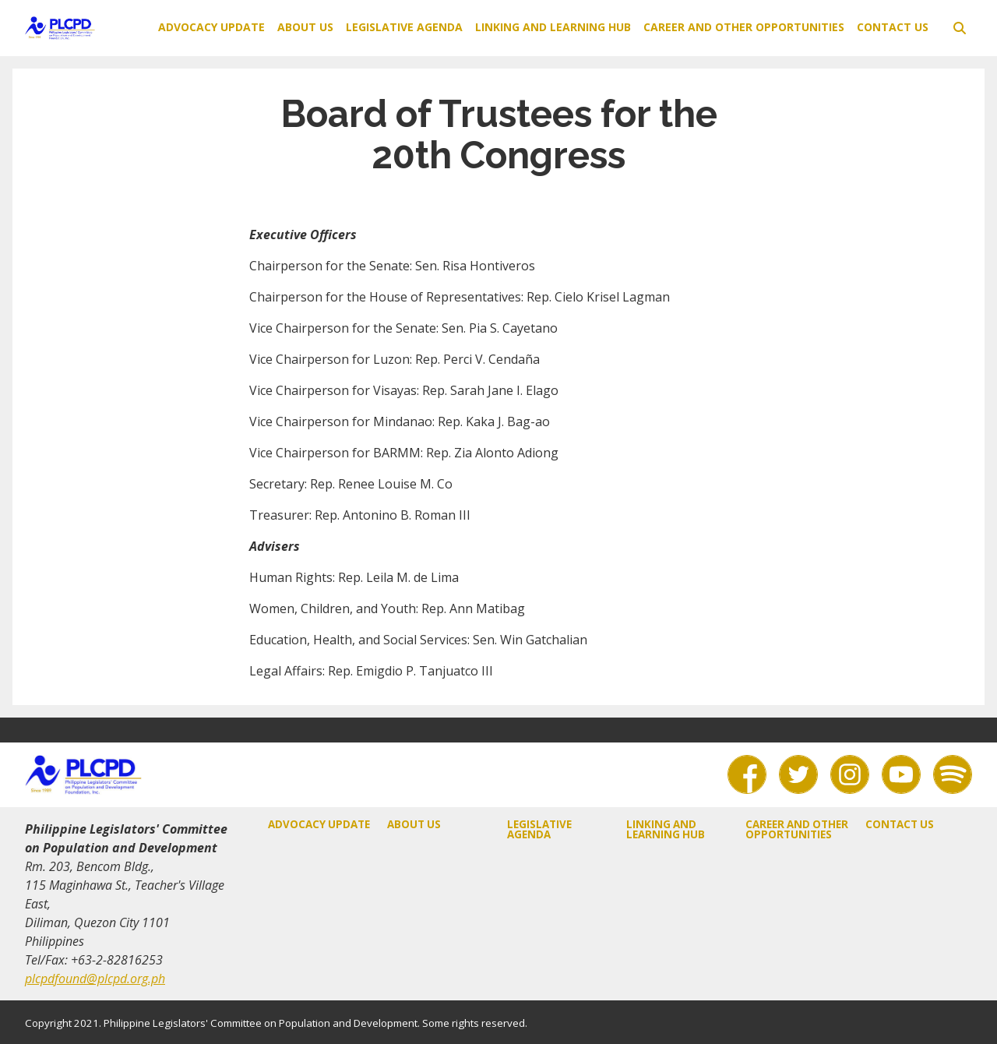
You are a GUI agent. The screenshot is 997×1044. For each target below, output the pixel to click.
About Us (305, 26)
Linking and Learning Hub (553, 26)
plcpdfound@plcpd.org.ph (95, 978)
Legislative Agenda (404, 26)
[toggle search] (959, 28)
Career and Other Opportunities (743, 26)
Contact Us (892, 26)
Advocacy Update (211, 26)
